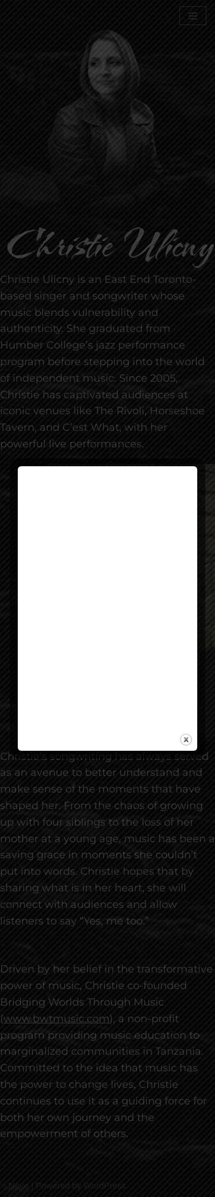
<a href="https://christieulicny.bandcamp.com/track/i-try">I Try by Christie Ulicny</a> (107, 596)
